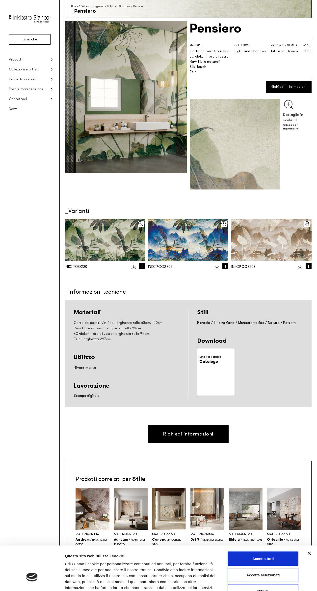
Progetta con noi (22, 79)
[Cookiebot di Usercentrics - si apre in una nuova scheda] (32, 581)
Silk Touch (198, 66)
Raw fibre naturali (205, 61)
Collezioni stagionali (92, 6)
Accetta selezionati (263, 542)
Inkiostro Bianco (284, 51)
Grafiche (30, 39)
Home (74, 6)
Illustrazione (224, 322)
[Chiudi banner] (309, 520)
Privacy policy (78, 561)
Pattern (289, 322)
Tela (193, 72)
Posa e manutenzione (26, 89)
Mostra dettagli (260, 581)
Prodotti (15, 59)
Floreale (203, 322)
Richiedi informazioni (289, 86)
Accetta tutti (263, 526)
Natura (273, 322)
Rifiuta (263, 558)
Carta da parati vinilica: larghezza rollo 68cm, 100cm (118, 322)
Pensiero (138, 6)
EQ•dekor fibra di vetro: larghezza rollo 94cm (111, 333)
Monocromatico (251, 322)
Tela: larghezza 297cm (92, 339)
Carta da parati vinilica (209, 51)
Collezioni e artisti (24, 69)
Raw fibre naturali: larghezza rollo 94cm (107, 328)
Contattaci (18, 99)
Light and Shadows (119, 6)
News (13, 109)
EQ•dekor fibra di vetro (209, 56)
